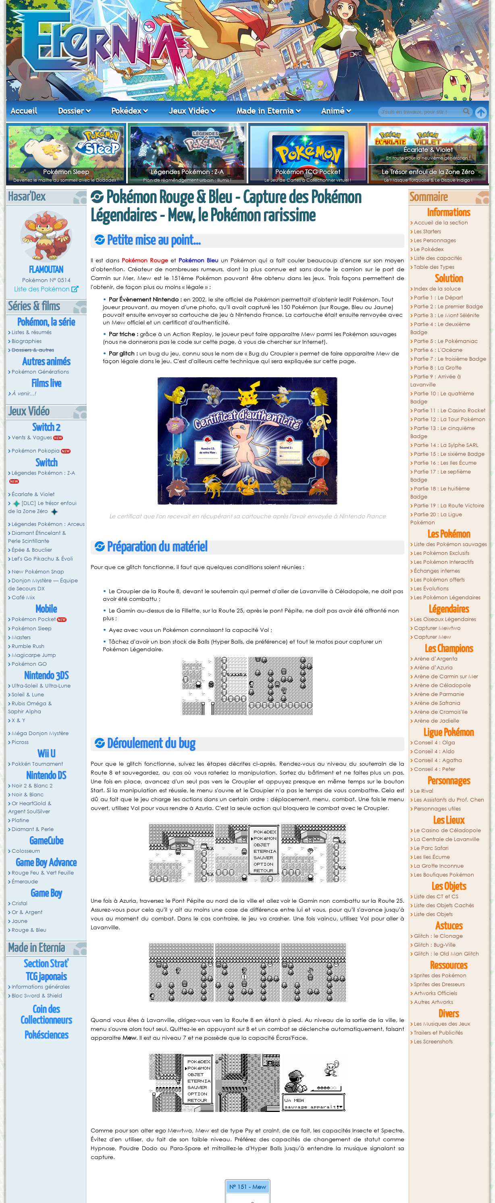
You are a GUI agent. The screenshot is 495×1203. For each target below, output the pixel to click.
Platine (20, 820)
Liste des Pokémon (42, 289)
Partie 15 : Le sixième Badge (449, 454)
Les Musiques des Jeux (442, 1023)
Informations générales (41, 986)
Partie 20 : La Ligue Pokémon (436, 518)
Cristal (19, 903)
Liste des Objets (433, 914)
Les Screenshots (433, 1041)
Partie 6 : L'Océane (438, 350)
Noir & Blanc (28, 794)
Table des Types (434, 267)
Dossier (71, 110)
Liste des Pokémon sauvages (450, 544)
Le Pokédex (428, 249)
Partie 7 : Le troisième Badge (450, 358)
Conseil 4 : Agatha (438, 760)
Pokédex (126, 110)
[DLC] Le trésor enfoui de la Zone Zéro (42, 507)
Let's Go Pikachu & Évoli (42, 558)
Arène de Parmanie (439, 694)
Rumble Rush (28, 646)
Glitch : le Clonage (438, 936)
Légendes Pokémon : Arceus (48, 524)
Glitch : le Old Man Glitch (446, 953)
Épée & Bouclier (32, 549)
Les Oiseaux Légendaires (445, 619)
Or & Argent (27, 912)
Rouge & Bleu (29, 930)
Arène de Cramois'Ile (441, 712)
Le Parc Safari (431, 848)
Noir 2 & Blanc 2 (32, 785)
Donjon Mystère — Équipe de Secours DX (43, 584)
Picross (20, 742)
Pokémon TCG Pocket (307, 172)
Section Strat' (46, 964)
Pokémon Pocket (34, 619)
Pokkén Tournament (37, 763)
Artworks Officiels (435, 993)
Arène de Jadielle (436, 720)
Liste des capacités (438, 258)
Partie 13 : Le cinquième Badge (442, 432)
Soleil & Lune (28, 694)
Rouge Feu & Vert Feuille (43, 872)
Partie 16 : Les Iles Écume (445, 462)
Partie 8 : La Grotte (438, 367)
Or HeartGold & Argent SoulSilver (30, 807)
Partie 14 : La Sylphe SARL (446, 445)
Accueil (23, 110)
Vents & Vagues (32, 437)
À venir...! (24, 393)
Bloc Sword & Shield (37, 995)
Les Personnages (435, 240)
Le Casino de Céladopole (447, 830)
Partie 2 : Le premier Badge (448, 306)
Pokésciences (46, 1036)
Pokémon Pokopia (36, 450)
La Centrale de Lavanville (446, 839)
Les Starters (427, 231)
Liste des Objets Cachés (444, 905)
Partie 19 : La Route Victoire (449, 505)
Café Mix (23, 597)
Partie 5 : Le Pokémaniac (446, 341)
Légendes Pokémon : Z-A (187, 172)
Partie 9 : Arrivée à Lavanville (435, 380)
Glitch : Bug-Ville (434, 944)
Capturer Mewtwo (437, 628)
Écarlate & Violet (428, 149)
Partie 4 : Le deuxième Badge (440, 328)
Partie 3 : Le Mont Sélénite (446, 315)
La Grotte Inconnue (439, 865)
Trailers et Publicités (438, 1032)
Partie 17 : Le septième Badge (440, 475)
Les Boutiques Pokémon (444, 874)
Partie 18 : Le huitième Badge (440, 492)
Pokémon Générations (40, 371)
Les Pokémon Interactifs (444, 562)
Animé (332, 110)
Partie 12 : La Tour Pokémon (449, 419)
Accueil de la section (441, 222)
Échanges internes (437, 570)
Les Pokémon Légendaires (447, 597)
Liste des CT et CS (436, 896)
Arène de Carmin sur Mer (446, 676)
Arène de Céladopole (442, 685)
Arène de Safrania (437, 703)
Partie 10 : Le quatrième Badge (442, 397)
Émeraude (25, 881)
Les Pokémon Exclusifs (441, 553)
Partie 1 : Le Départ (438, 297)
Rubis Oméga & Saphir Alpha (30, 707)
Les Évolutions (431, 588)
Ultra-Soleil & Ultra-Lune (41, 685)
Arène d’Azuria (433, 667)
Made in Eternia (265, 110)
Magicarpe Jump (34, 655)
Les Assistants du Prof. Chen (449, 799)
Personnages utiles (437, 808)
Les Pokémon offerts (439, 579)
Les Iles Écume (432, 857)
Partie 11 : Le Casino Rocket (449, 410)
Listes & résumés (32, 332)
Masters (21, 637)
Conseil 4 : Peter (434, 769)
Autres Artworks (433, 1002)
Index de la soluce (437, 288)
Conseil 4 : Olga (434, 742)
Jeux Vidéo (189, 110)
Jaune (19, 921)
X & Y (18, 720)
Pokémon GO (29, 664)
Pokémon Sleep (66, 172)
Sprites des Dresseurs (439, 984)
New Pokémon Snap (38, 571)
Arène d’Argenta (436, 658)
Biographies (27, 341)
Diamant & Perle (33, 829)
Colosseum (26, 851)
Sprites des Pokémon (440, 975)
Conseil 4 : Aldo (434, 751)
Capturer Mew (432, 637)
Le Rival (423, 790)
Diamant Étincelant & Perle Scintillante (37, 537)
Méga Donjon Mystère (40, 733)
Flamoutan (46, 270)
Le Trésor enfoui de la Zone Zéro (428, 172)
